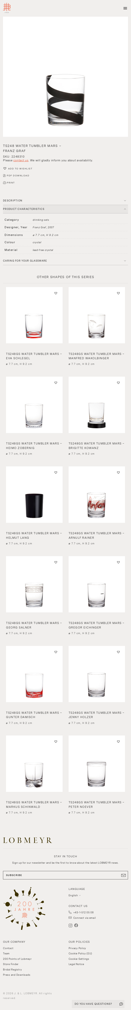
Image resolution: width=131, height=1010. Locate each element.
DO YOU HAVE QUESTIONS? (93, 1004)
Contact (8, 948)
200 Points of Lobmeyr (17, 959)
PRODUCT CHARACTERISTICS (23, 209)
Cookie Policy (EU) (80, 953)
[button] (65, 77)
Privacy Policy (77, 948)
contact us (21, 160)
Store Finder (11, 964)
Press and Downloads (16, 974)
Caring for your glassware (25, 260)
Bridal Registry (12, 969)
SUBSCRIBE (65, 875)
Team (6, 953)
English (73, 895)
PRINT (11, 182)
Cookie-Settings (79, 959)
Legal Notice (76, 964)
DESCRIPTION (12, 200)
